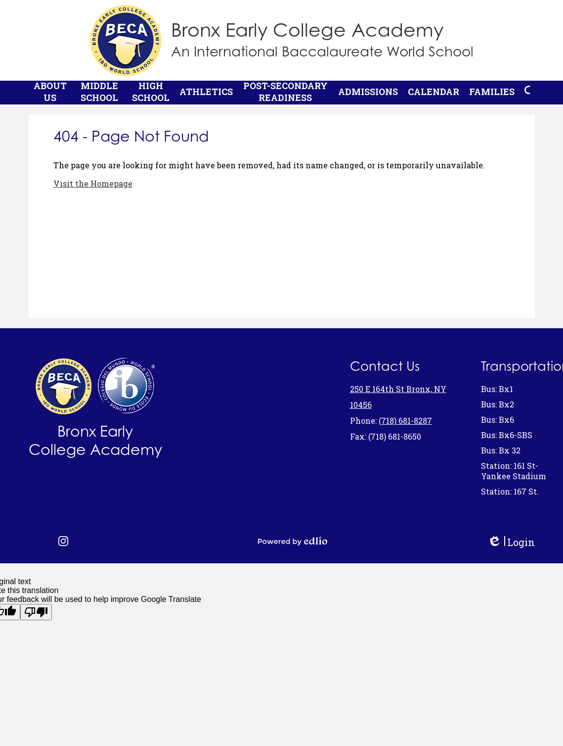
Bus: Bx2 (497, 404)
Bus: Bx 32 (500, 450)
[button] (50, 95)
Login (511, 542)
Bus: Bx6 (497, 419)
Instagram (63, 541)
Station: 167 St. (510, 491)
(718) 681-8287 (405, 420)
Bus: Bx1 (497, 389)
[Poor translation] (36, 612)
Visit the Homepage (92, 189)
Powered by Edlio (292, 541)
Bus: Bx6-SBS (506, 435)
